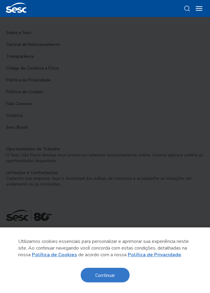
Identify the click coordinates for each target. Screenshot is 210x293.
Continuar (105, 275)
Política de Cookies (54, 254)
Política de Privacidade (154, 254)
